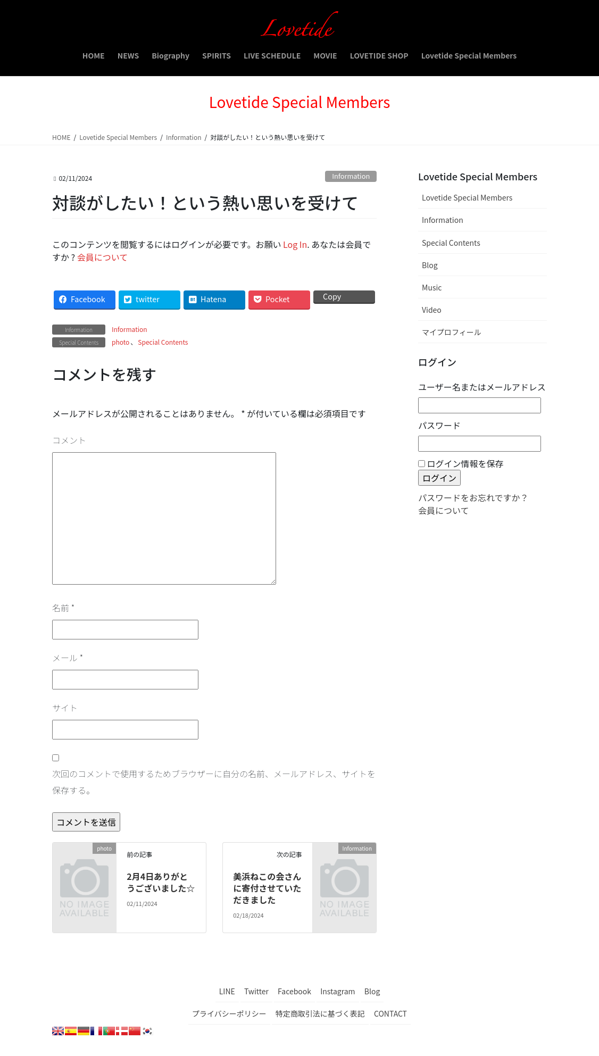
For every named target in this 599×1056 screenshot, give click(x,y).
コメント (69, 440)
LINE (227, 991)
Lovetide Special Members (467, 197)
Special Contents (163, 341)
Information (351, 176)
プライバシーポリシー (229, 1013)
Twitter (256, 991)
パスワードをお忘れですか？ (473, 497)
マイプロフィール (451, 332)
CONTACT (390, 1013)
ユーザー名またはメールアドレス (482, 386)
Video (432, 309)
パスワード (439, 425)
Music (432, 287)
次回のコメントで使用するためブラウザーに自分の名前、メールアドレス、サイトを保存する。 (214, 781)
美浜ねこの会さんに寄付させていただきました (267, 888)
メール (67, 657)
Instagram (337, 991)
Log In (295, 244)
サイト (65, 707)
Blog (430, 265)
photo (120, 341)
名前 (63, 607)
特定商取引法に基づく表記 (320, 1013)
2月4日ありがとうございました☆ (161, 882)
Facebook (294, 991)
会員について (102, 257)
